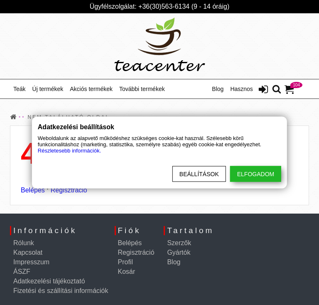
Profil (125, 262)
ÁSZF (21, 271)
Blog (217, 89)
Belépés (33, 190)
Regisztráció (69, 190)
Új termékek (48, 89)
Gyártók (178, 252)
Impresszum (31, 262)
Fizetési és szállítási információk (60, 290)
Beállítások (199, 174)
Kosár (126, 271)
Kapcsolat (27, 252)
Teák (19, 89)
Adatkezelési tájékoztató (49, 281)
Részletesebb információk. (69, 151)
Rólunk (23, 242)
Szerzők (179, 242)
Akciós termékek (91, 89)
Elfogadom (255, 174)
